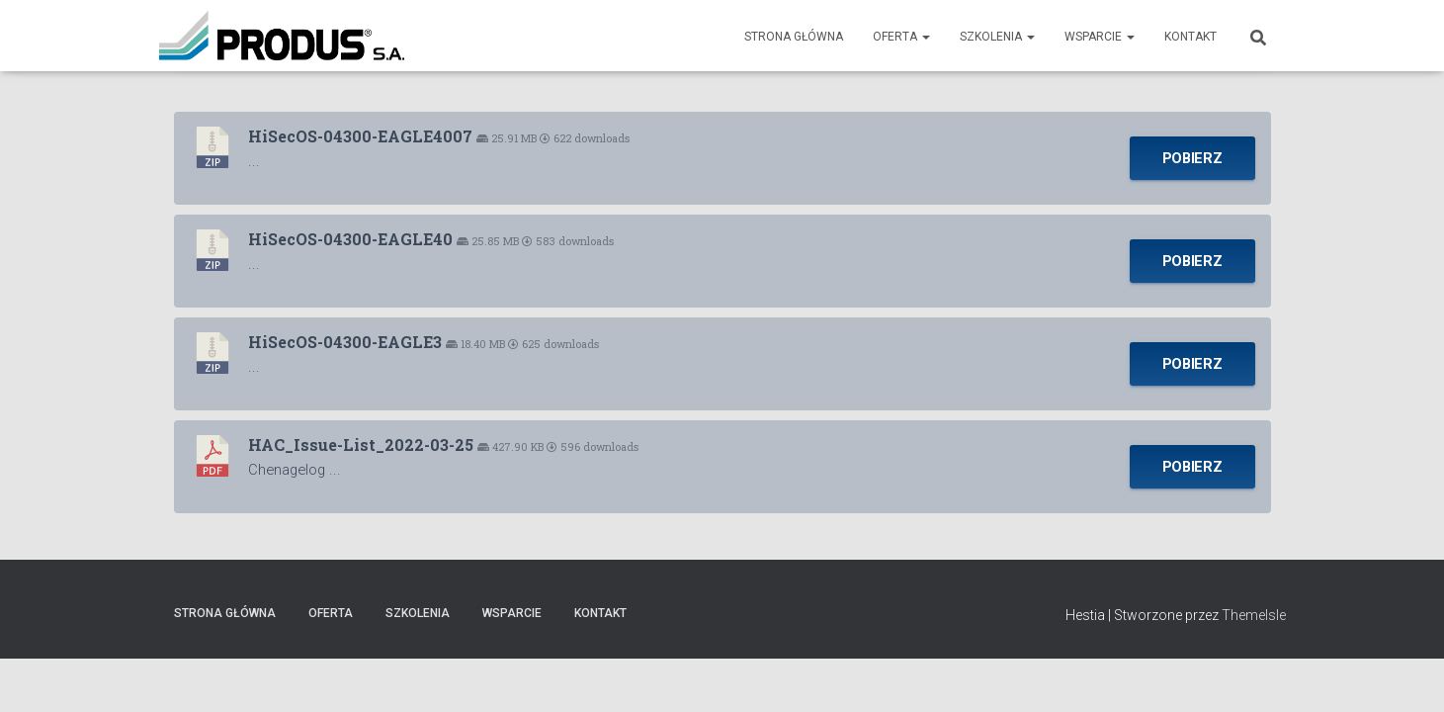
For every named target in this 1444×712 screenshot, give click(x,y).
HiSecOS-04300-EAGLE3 (345, 341)
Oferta (901, 37)
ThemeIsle (1254, 615)
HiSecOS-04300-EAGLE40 (350, 238)
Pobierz (1192, 158)
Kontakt (1190, 37)
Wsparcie (1099, 37)
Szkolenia (997, 37)
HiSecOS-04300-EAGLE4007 (360, 136)
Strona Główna (793, 37)
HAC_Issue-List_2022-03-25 (360, 444)
